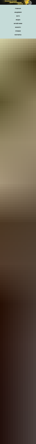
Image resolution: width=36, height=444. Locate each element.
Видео (18, 20)
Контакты (18, 35)
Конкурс (18, 27)
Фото (18, 16)
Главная (18, 8)
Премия (18, 31)
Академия (18, 12)
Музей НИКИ (18, 23)
